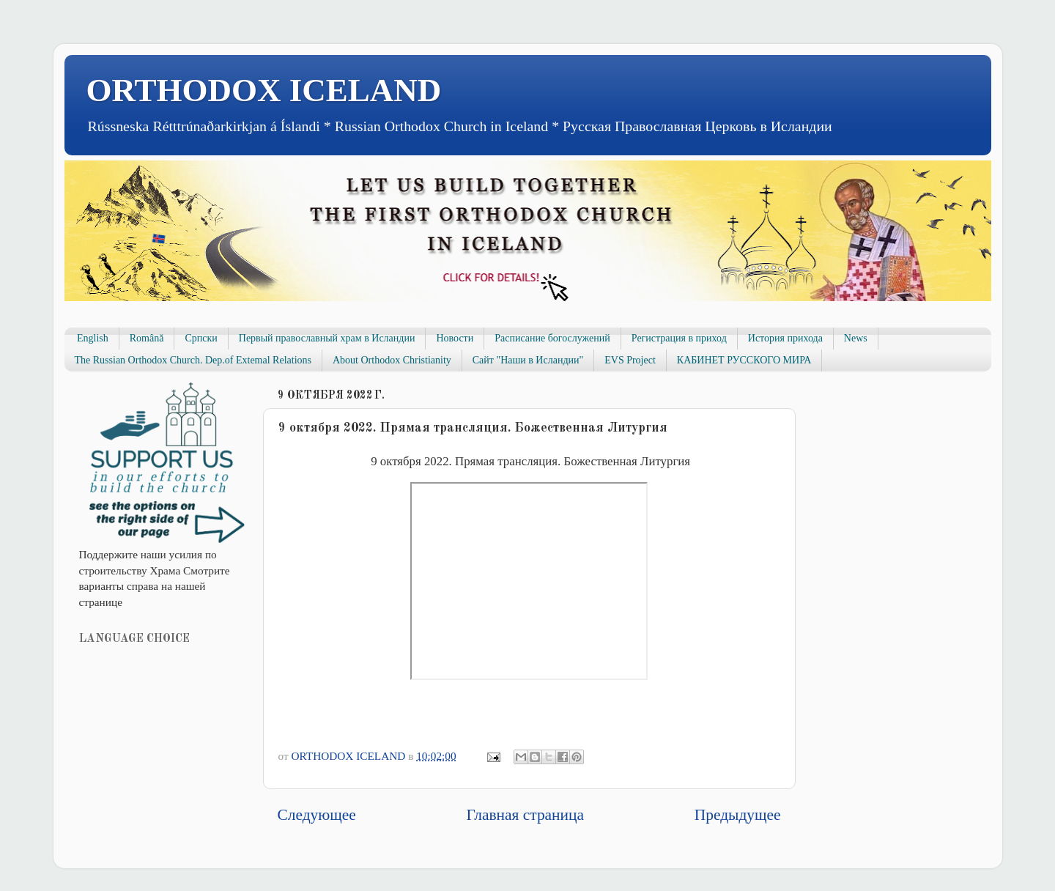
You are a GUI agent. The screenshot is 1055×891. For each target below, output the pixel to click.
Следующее (317, 815)
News (855, 338)
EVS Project (630, 360)
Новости (454, 338)
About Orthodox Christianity (392, 360)
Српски (201, 338)
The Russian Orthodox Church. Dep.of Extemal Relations (193, 360)
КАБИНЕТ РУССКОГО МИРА (744, 360)
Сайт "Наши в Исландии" (528, 360)
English (92, 338)
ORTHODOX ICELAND (264, 90)
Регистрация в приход (679, 338)
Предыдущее (738, 815)
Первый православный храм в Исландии (327, 338)
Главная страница (525, 815)
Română (147, 338)
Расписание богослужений (552, 338)
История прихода (785, 338)
